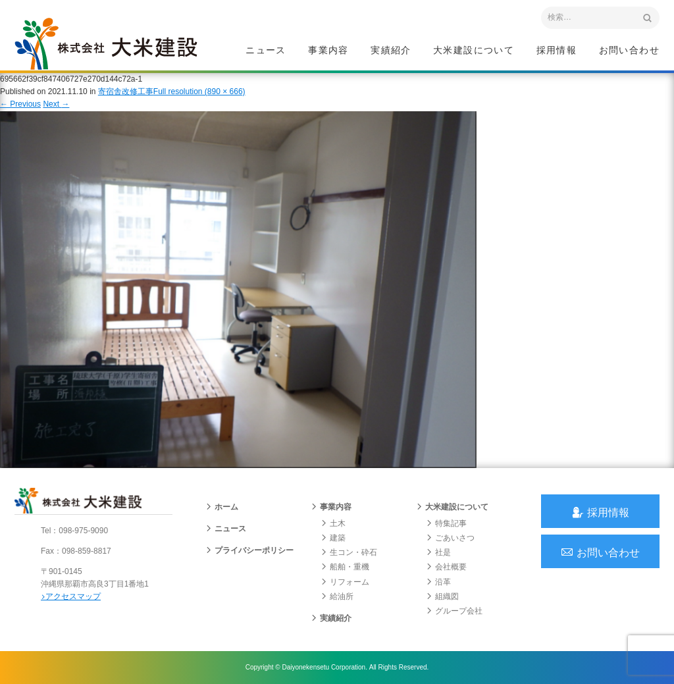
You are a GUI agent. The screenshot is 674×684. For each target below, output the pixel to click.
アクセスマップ (71, 596)
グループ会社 (454, 611)
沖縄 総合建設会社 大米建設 (105, 43)
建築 (333, 537)
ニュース (266, 50)
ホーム (221, 507)
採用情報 (556, 50)
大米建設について (473, 50)
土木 (333, 523)
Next (56, 104)
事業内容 (328, 50)
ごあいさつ (450, 537)
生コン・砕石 (349, 552)
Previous (20, 104)
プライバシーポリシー (249, 550)
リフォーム (345, 582)
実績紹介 (391, 50)
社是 (438, 552)
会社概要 (446, 566)
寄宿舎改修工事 (125, 91)
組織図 (442, 596)
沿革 (438, 582)
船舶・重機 (345, 566)
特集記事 (446, 523)
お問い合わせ (629, 50)
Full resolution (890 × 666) (199, 91)
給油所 (337, 596)
